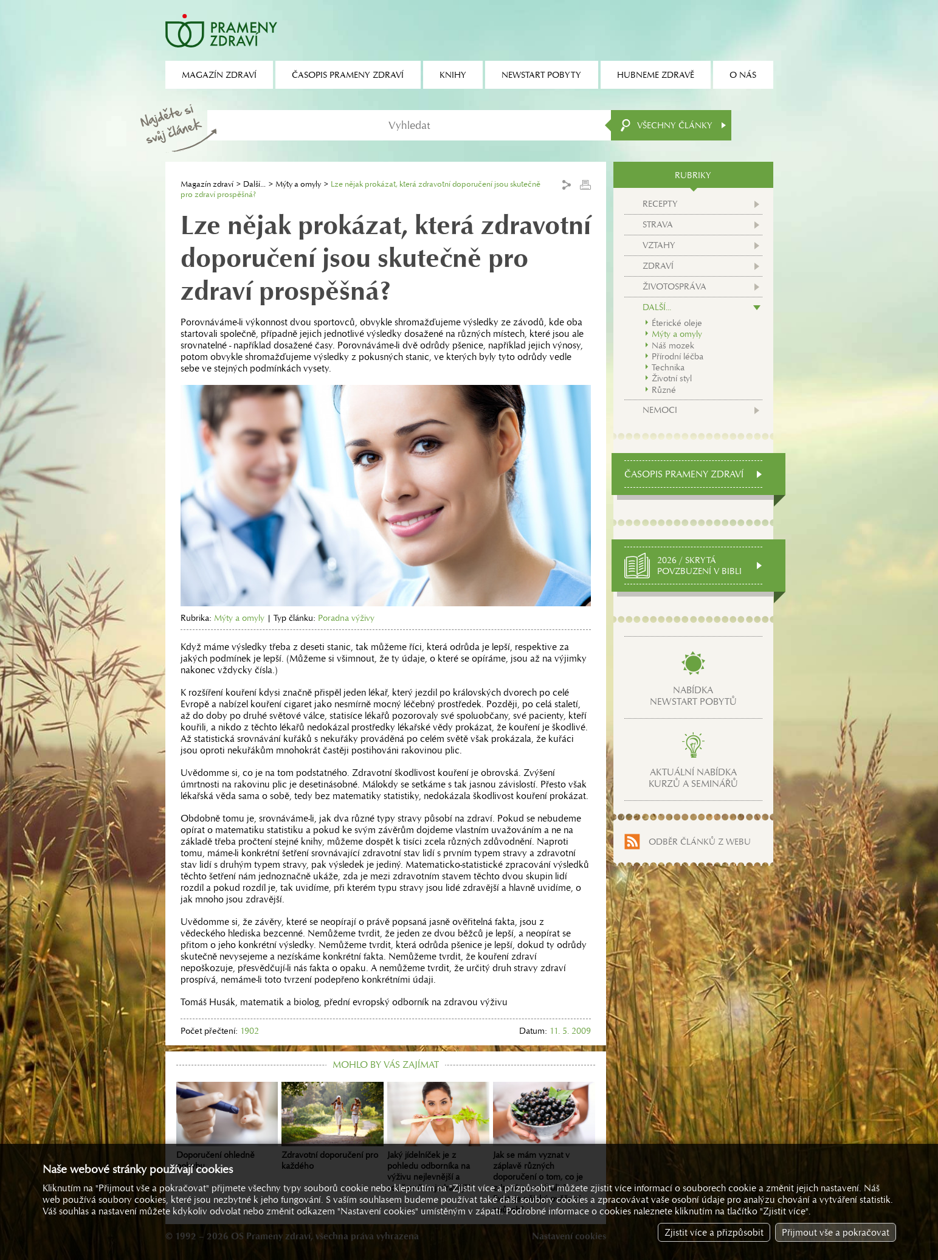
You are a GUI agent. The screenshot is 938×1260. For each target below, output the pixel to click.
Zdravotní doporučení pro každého (332, 1127)
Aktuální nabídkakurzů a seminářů (693, 777)
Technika (668, 367)
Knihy (453, 74)
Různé (664, 389)
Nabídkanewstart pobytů (693, 695)
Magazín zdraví (207, 184)
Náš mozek (673, 345)
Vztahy (659, 245)
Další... (254, 184)
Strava (658, 224)
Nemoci (660, 409)
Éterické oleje (677, 322)
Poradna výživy (346, 617)
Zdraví (658, 265)
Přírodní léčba (677, 356)
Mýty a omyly (298, 184)
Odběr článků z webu (700, 841)
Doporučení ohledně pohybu (227, 1127)
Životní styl (672, 378)
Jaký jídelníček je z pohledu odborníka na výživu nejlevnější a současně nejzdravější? (438, 1138)
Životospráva (674, 286)
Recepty (660, 203)
